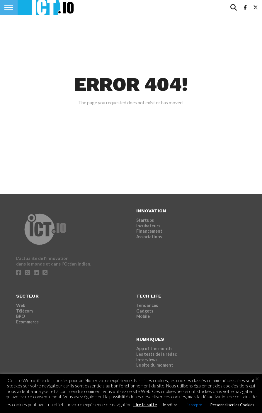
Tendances (147, 305)
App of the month (154, 348)
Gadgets (144, 310)
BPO (20, 316)
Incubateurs (148, 225)
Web (20, 305)
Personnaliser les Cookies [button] (232, 404)
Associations (149, 236)
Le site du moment (154, 364)
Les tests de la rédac (156, 354)
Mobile (143, 316)
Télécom (24, 310)
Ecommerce (27, 321)
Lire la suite (145, 404)
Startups (145, 220)
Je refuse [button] (169, 404)
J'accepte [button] (194, 404)
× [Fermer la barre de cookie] (257, 378)
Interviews (146, 359)
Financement (149, 231)
